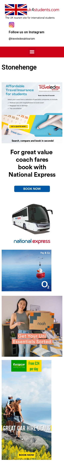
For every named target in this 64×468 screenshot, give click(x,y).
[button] (32, 52)
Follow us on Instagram (26, 32)
